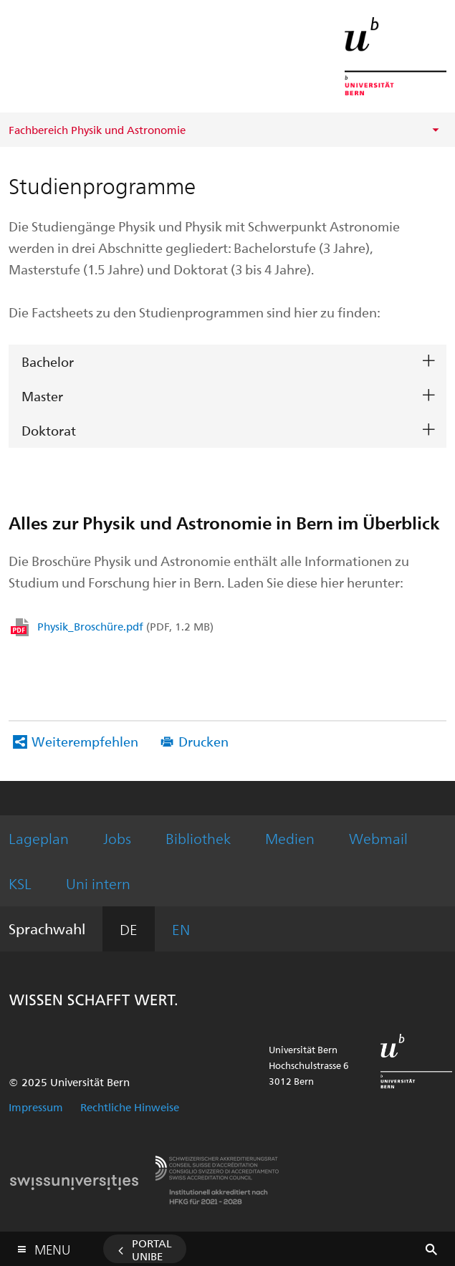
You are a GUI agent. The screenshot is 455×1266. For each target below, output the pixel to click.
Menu (52, 1246)
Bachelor (47, 361)
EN (181, 929)
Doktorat (48, 430)
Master (42, 396)
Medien (290, 838)
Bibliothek (198, 838)
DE (129, 929)
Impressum (36, 1107)
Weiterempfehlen (85, 741)
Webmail (378, 838)
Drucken (203, 741)
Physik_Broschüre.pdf (125, 626)
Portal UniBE (152, 1249)
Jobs (117, 838)
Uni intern (98, 883)
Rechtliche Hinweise (129, 1107)
